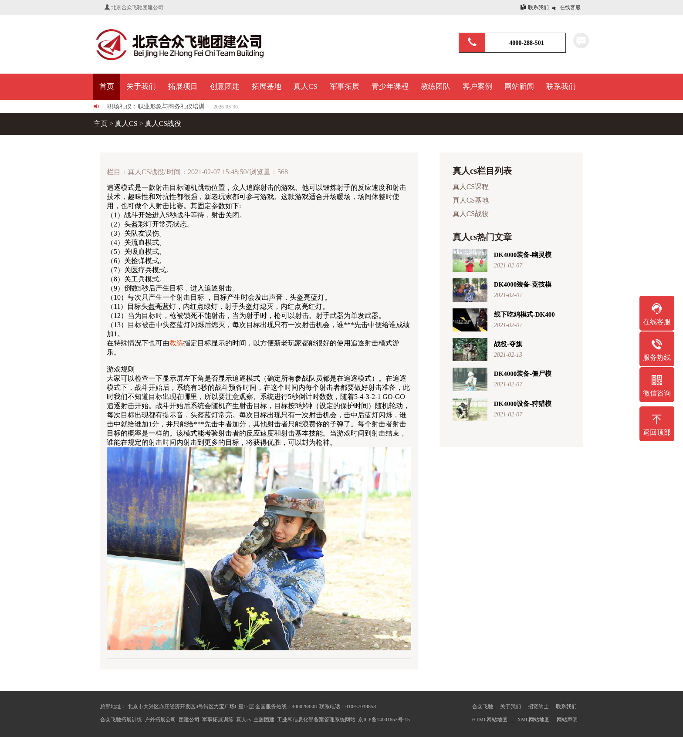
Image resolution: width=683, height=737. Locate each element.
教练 (176, 343)
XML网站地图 (533, 720)
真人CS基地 (472, 200)
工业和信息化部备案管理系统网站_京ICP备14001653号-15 (343, 720)
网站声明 (567, 720)
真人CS (126, 123)
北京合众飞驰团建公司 (137, 7)
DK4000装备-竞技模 (523, 284)
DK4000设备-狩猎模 (523, 403)
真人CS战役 (163, 123)
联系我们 (538, 7)
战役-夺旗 (508, 344)
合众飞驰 (482, 706)
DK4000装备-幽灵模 (523, 254)
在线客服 (570, 7)
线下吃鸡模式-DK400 (524, 314)
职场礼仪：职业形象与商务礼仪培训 (156, 106)
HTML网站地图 (490, 720)
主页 (101, 123)
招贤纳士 (538, 706)
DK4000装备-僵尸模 (523, 373)
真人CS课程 (472, 186)
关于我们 (510, 706)
